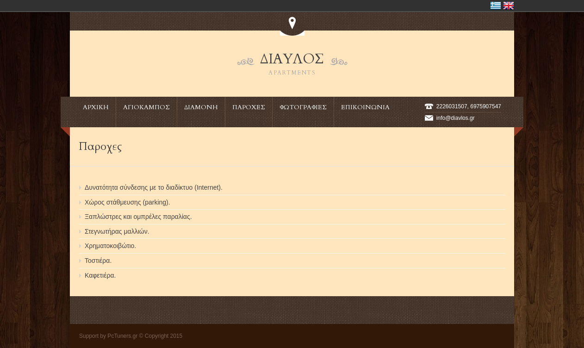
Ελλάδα (495, 5)
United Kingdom (508, 5)
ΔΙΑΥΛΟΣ (292, 64)
